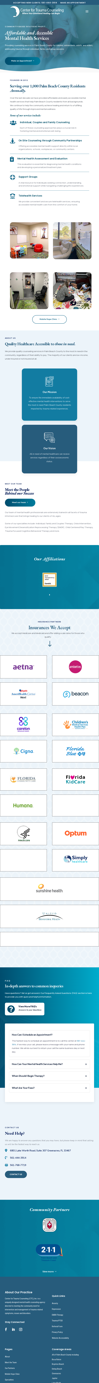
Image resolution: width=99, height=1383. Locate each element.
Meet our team (19, 502)
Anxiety (55, 1303)
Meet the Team (11, 1362)
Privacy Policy (57, 1332)
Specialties (9, 1380)
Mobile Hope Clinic (48, 319)
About (7, 1356)
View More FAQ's (27, 1006)
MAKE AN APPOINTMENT (73, 2)
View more (48, 1271)
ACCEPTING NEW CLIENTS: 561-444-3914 (35, 2)
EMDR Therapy (57, 1315)
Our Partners (10, 1368)
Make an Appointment (21, 61)
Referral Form (57, 1326)
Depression (56, 1309)
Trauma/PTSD (57, 1320)
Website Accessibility (60, 1338)
